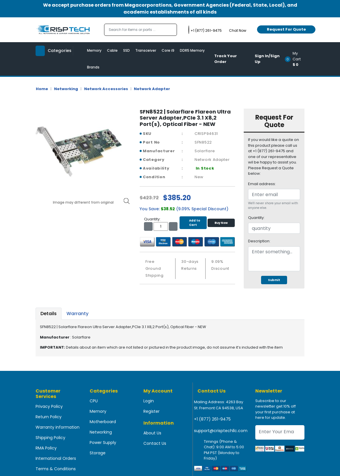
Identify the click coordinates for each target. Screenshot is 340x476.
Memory (94, 50)
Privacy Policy (49, 406)
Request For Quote (286, 29)
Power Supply (103, 442)
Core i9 (168, 50)
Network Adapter (152, 89)
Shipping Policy (50, 437)
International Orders (56, 458)
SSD (126, 50)
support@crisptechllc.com (220, 431)
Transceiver (145, 50)
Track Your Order (225, 58)
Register (151, 411)
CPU (94, 401)
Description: (259, 241)
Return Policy (49, 417)
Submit (274, 280)
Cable (112, 50)
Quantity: (256, 217)
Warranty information (58, 427)
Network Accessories (106, 89)
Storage (98, 453)
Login (148, 401)
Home (42, 89)
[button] (296, 59)
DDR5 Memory (192, 50)
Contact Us (154, 443)
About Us (152, 433)
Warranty (77, 313)
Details (48, 313)
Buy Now (221, 223)
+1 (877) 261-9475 (212, 419)
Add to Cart (193, 222)
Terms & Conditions (56, 469)
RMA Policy (46, 448)
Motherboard (103, 422)
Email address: (262, 184)
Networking (66, 89)
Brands (93, 67)
